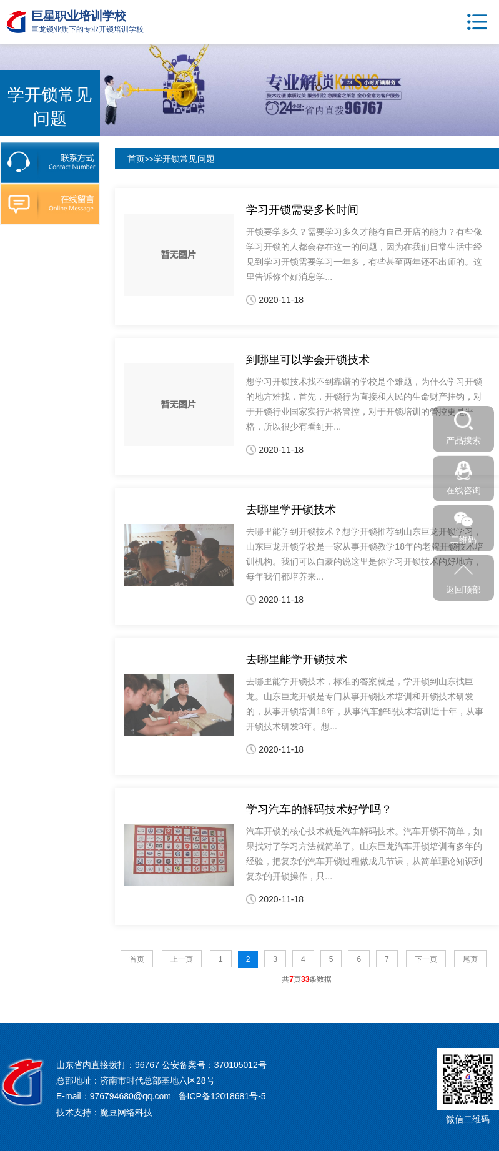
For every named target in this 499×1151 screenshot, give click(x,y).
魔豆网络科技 (126, 1112)
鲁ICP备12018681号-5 (222, 1096)
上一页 (181, 959)
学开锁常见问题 (184, 159)
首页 (136, 159)
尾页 (470, 959)
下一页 (426, 959)
